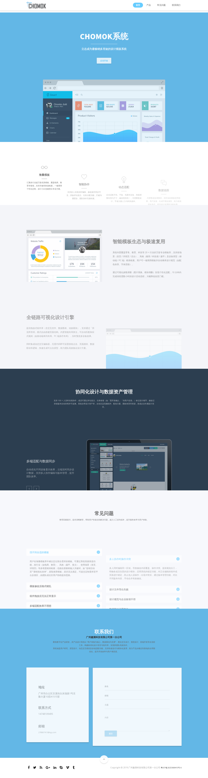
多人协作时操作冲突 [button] (142, 590)
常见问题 (161, 6)
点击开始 (104, 62)
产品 (148, 6)
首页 (138, 6)
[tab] (64, 589)
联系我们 (176, 6)
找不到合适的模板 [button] (63, 590)
